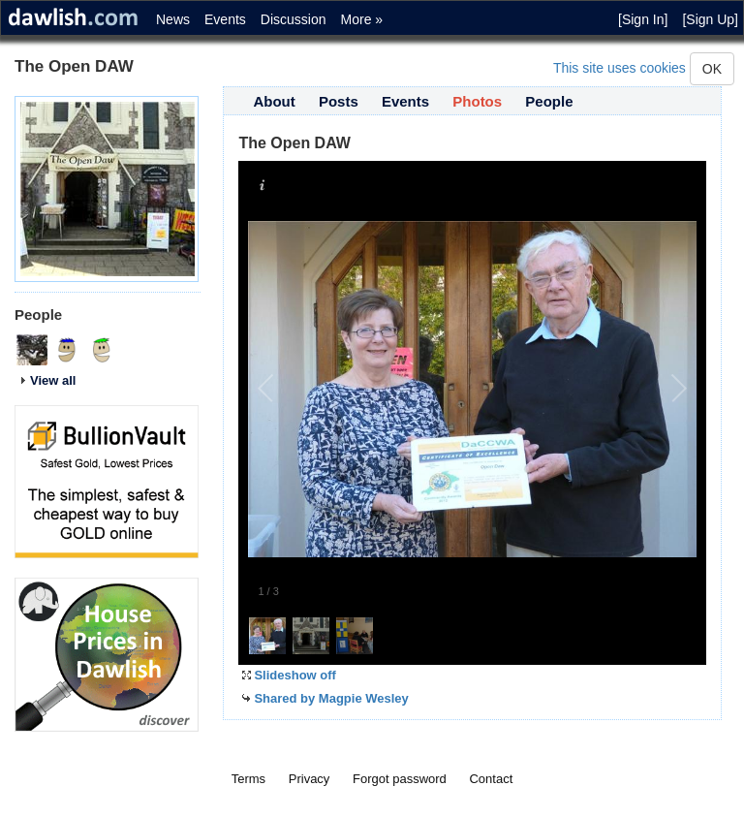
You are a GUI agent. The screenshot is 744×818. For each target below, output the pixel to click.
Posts (338, 101)
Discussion (293, 19)
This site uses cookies (619, 68)
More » (362, 19)
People (549, 101)
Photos (477, 101)
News (173, 19)
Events (225, 19)
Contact (490, 778)
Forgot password (400, 778)
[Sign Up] (710, 19)
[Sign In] (642, 19)
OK (712, 69)
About (273, 101)
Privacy (309, 778)
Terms (248, 778)
